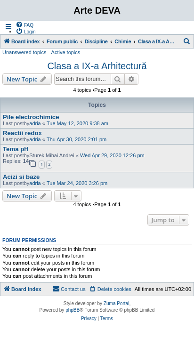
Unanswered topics (24, 52)
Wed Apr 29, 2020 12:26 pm (112, 155)
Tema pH (16, 149)
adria (34, 123)
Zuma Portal (116, 303)
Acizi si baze (21, 176)
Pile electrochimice (31, 117)
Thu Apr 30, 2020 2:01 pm (76, 139)
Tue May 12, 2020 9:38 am (77, 123)
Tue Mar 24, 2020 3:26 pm (77, 183)
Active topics (66, 52)
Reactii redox (22, 133)
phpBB (72, 310)
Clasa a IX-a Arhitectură (96, 66)
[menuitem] (24, 24)
